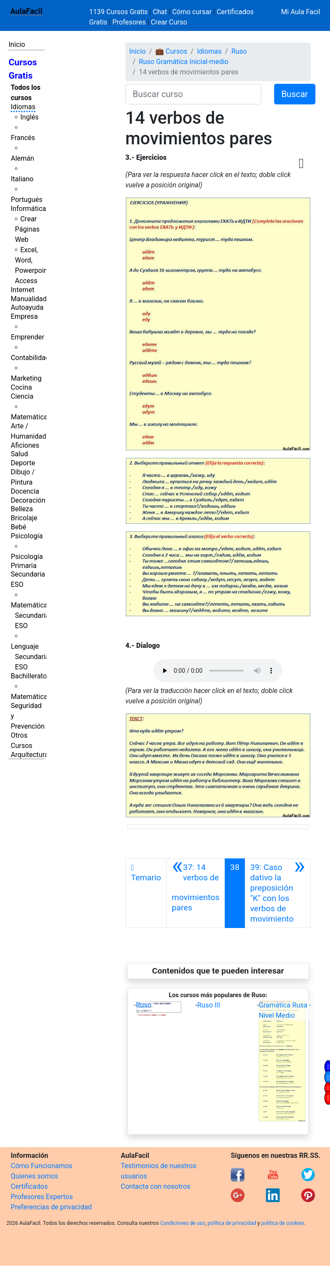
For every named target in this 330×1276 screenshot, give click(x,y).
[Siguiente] (277, 893)
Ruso (239, 51)
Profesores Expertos (42, 1197)
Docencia (25, 491)
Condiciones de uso (182, 1223)
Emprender (27, 337)
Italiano (22, 179)
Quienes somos (34, 1176)
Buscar (294, 94)
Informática (28, 209)
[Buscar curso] (193, 94)
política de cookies (282, 1223)
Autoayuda (27, 307)
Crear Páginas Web (27, 229)
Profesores (129, 22)
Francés (23, 138)
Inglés (29, 117)
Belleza (22, 509)
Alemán (22, 158)
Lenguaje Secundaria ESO (30, 656)
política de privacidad (232, 1223)
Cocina (21, 387)
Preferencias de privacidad (51, 1207)
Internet (22, 290)
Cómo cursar (192, 12)
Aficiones (25, 445)
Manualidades (32, 299)
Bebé (18, 527)
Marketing (26, 378)
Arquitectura (29, 755)
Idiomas (23, 107)
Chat (160, 12)
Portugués (27, 199)
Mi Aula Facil (300, 12)
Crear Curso (169, 22)
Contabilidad (30, 358)
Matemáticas (31, 417)
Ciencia (22, 396)
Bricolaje (24, 518)
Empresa (24, 316)
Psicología (27, 536)
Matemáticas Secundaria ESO (31, 615)
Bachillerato (29, 676)
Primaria (24, 566)
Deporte (23, 463)
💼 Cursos (171, 51)
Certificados (29, 1186)
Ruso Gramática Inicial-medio (184, 62)
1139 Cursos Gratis (119, 12)
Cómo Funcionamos (41, 1166)
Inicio (17, 44)
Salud (19, 454)
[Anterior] (195, 893)
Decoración (28, 500)
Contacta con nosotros (155, 1186)
